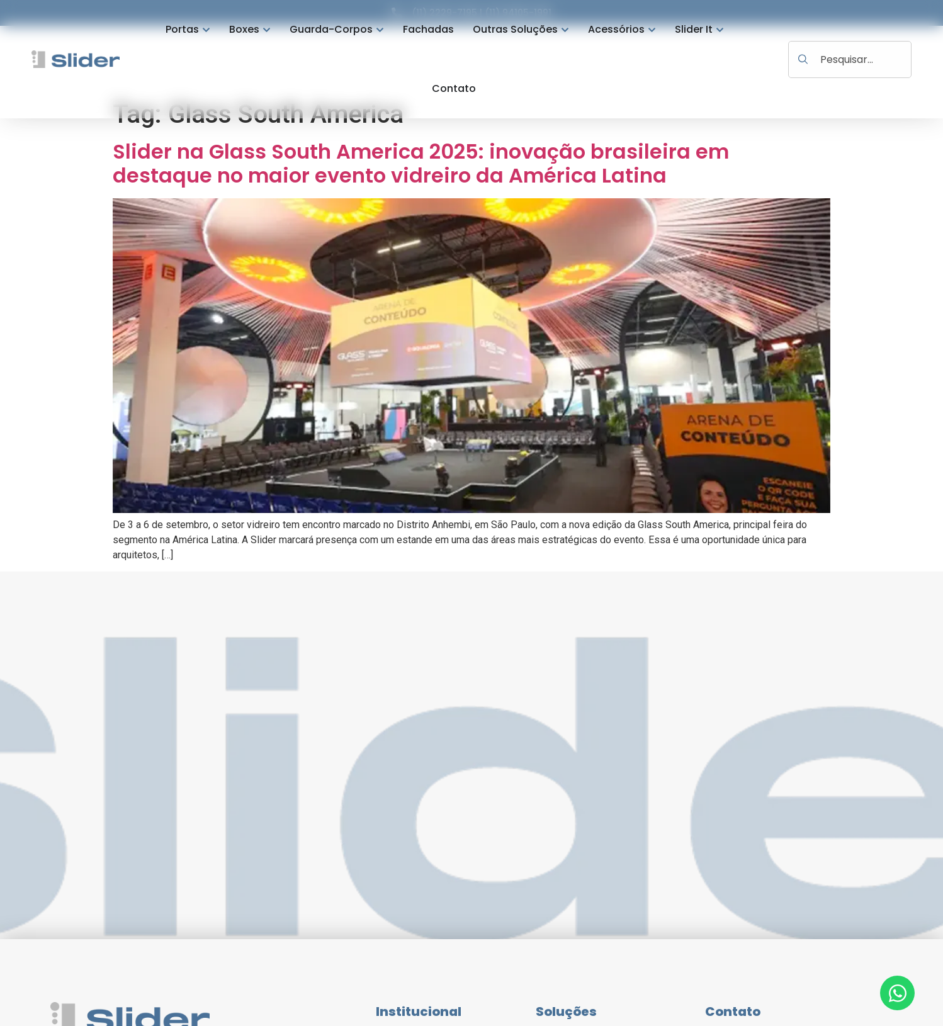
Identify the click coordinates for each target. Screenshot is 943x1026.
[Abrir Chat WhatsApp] (897, 993)
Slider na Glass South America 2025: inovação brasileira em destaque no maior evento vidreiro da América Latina (421, 163)
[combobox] (850, 59)
